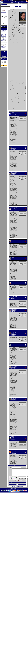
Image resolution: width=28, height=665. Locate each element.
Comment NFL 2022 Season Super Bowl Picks (3, 47)
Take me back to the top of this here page (17, 486)
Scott (12, 309)
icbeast (13, 112)
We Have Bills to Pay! (3, 59)
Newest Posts (3, 26)
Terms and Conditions (13, 489)
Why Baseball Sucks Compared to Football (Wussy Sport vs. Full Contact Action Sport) (3, 35)
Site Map (20, 489)
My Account (3, 4)
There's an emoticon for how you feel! (18, 482)
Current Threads (4, 29)
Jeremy (12, 172)
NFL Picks (4, 51)
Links (22, 489)
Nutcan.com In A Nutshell (3, 53)
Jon (11, 146)
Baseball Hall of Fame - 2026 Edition (3, 31)
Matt (11, 296)
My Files (20, 484)
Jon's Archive (22, 20)
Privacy (6, 489)
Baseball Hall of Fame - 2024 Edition (3, 43)
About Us (17, 489)
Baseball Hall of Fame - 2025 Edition (3, 40)
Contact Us (8, 489)
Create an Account (3, 12)
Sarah (12, 366)
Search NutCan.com (4, 56)
